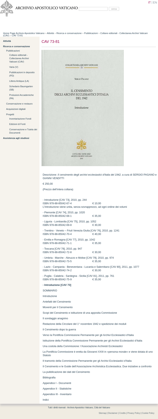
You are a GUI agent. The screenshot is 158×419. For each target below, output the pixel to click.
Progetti (10, 114)
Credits (122, 413)
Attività (50, 33)
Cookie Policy (148, 413)
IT (149, 2)
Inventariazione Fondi (20, 118)
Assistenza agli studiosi (16, 138)
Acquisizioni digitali (16, 109)
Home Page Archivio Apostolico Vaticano (23, 33)
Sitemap (102, 413)
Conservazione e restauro (19, 103)
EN (155, 2)
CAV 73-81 (17, 35)
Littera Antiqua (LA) (19, 81)
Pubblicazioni (91, 33)
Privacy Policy (133, 413)
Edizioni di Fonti (17, 124)
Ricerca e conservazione (69, 33)
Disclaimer (113, 413)
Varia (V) (13, 67)
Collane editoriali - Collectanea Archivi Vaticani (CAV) (19, 58)
